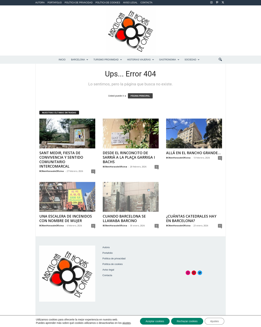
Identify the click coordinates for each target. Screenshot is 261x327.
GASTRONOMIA (169, 60)
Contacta (146, 2)
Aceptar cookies (155, 321)
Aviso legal (130, 2)
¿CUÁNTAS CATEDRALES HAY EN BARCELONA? (191, 218)
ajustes (126, 322)
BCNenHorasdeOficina (51, 171)
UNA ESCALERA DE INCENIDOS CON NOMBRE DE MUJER (65, 218)
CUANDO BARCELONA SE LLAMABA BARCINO (124, 218)
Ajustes (214, 321)
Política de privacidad (79, 2)
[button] (220, 60)
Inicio (62, 59)
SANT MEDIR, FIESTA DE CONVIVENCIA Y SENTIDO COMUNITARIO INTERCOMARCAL (61, 159)
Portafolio (55, 2)
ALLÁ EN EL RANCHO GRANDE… (193, 152)
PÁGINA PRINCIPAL (140, 96)
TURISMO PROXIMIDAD (107, 60)
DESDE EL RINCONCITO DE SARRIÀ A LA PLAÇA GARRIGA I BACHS (129, 157)
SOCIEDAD (192, 60)
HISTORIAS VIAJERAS (140, 60)
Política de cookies (107, 2)
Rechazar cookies (187, 321)
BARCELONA (79, 60)
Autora (40, 2)
